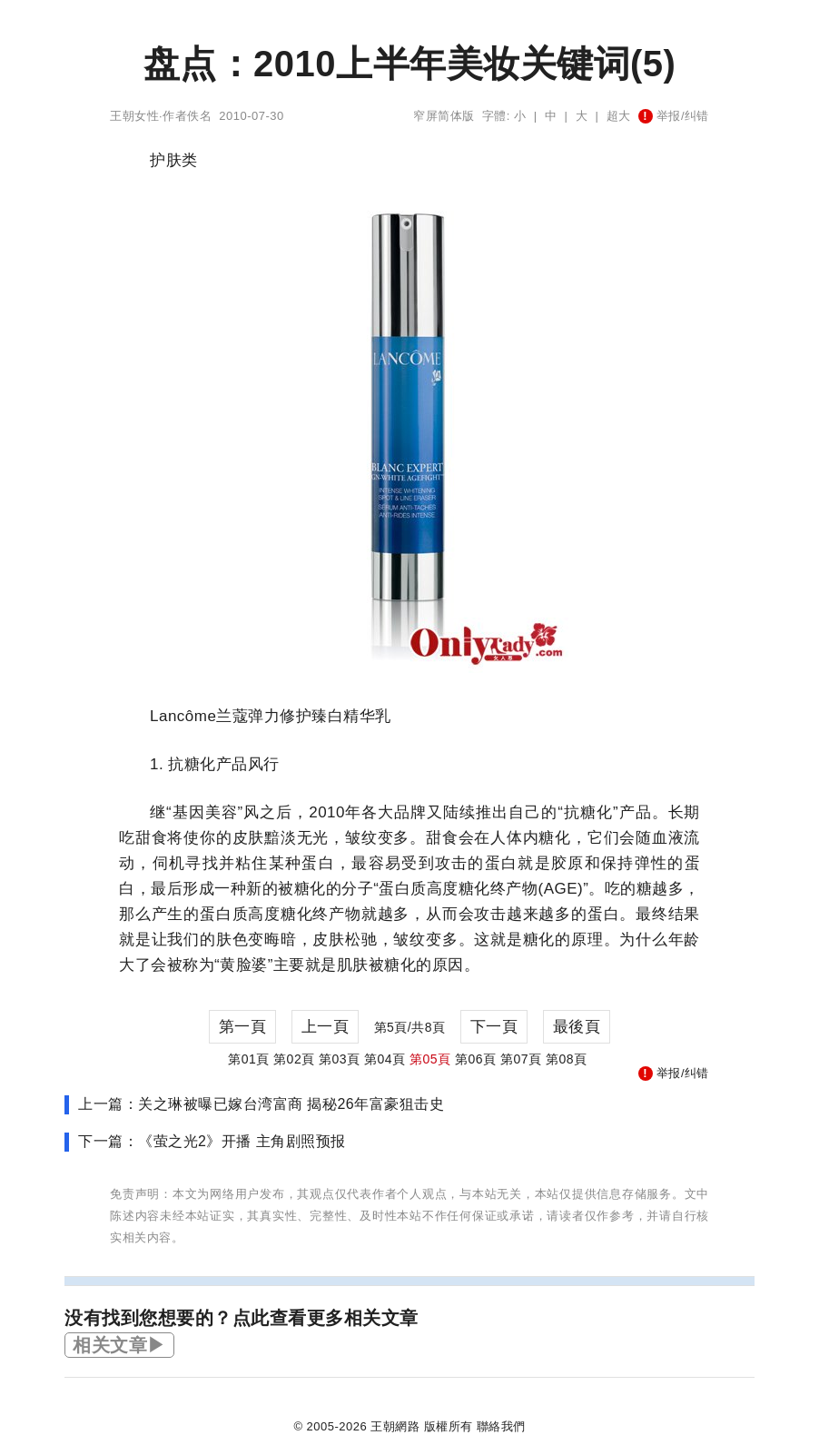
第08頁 (566, 1059)
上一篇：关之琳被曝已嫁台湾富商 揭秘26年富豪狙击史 (261, 1104)
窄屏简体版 (444, 116)
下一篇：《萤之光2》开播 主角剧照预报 (212, 1141)
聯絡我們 (501, 1426)
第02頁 (294, 1059)
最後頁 (577, 1026)
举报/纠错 (673, 116)
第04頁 (385, 1059)
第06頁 (476, 1059)
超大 (619, 116)
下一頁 (494, 1026)
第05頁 (430, 1059)
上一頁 (325, 1026)
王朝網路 (394, 1426)
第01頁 (249, 1059)
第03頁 (339, 1059)
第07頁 (521, 1059)
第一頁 (243, 1026)
